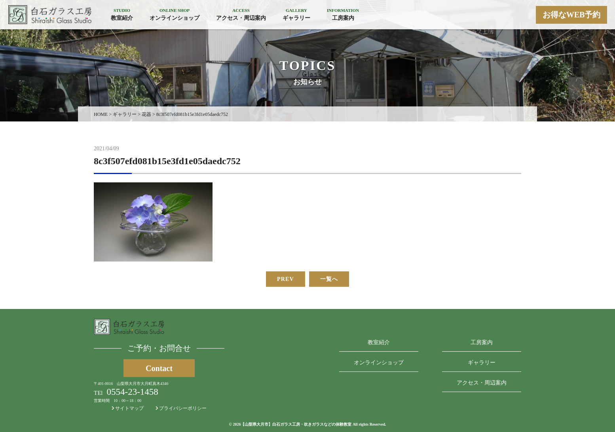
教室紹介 (379, 342)
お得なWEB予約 (572, 14)
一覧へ (329, 279)
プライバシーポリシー (181, 408)
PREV (285, 279)
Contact (159, 368)
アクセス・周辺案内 (482, 383)
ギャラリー (481, 363)
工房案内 (482, 342)
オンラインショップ (379, 363)
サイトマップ (128, 408)
